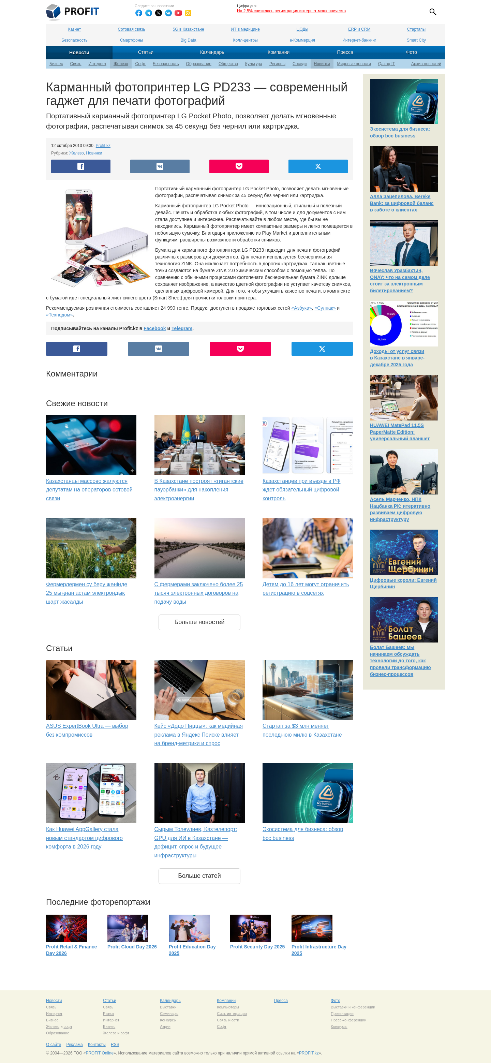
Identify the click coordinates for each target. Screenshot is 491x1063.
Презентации (342, 1014)
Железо (121, 63)
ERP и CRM (359, 29)
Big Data (188, 40)
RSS (115, 1044)
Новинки (322, 63)
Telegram (182, 328)
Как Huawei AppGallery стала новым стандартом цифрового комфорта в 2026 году (84, 838)
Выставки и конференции (353, 1007)
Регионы (277, 63)
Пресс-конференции (348, 1020)
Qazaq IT (386, 63)
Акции (165, 1026)
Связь (75, 63)
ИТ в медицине (245, 29)
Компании (278, 52)
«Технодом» (59, 315)
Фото (411, 52)
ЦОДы (302, 29)
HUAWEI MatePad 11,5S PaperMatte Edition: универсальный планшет (400, 432)
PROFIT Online (100, 1053)
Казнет (74, 29)
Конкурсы (168, 1020)
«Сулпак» (325, 308)
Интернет (97, 63)
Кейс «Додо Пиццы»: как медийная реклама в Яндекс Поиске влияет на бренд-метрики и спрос (198, 734)
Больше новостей (199, 622)
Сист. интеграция (232, 1014)
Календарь (212, 52)
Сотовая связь (131, 29)
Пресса (345, 52)
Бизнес (56, 63)
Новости (79, 52)
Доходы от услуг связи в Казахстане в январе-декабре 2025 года (397, 358)
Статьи (145, 52)
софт (67, 1026)
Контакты (97, 1044)
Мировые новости (354, 63)
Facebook (155, 328)
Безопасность (74, 40)
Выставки (168, 1007)
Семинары (169, 1014)
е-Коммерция (302, 40)
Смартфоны (131, 40)
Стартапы (416, 29)
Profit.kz (103, 145)
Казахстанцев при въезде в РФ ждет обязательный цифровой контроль (302, 489)
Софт (140, 63)
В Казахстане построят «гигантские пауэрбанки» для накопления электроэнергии (198, 489)
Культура (253, 63)
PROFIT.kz (309, 1053)
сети (235, 1020)
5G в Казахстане (188, 29)
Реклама (74, 1044)
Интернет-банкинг (359, 40)
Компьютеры (228, 1007)
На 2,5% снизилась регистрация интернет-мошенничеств (291, 11)
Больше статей (199, 875)
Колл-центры (245, 40)
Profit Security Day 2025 (257, 946)
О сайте (53, 1044)
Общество (228, 63)
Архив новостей (426, 63)
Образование (198, 63)
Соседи (300, 63)
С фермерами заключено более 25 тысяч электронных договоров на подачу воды (198, 593)
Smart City (416, 40)
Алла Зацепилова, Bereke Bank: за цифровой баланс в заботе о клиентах (402, 203)
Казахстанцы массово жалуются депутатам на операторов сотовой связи (89, 489)
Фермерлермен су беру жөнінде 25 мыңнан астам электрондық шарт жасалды (86, 593)
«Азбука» (302, 308)
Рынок (108, 1014)
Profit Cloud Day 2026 (132, 946)
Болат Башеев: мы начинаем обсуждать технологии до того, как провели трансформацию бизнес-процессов (400, 661)
